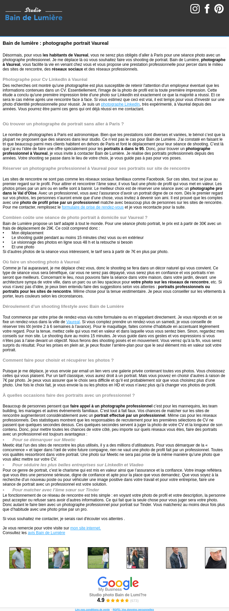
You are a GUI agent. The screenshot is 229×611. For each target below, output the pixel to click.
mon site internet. (85, 528)
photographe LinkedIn (120, 104)
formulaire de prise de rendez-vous (92, 207)
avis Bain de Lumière (46, 532)
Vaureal (73, 322)
